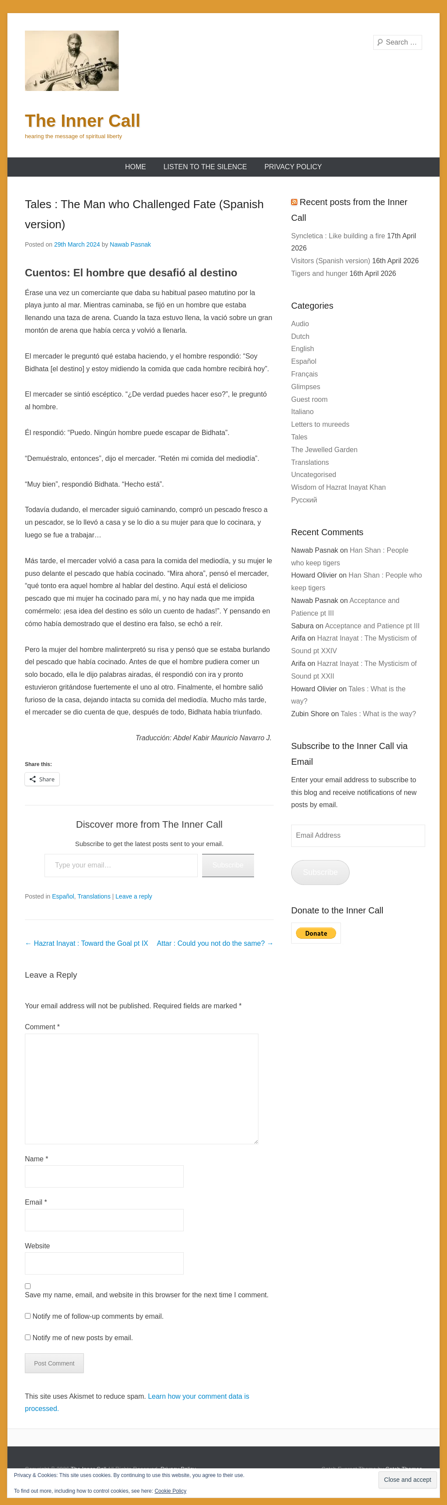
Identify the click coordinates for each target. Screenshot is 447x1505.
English (302, 348)
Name (36, 1159)
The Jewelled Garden (324, 449)
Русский (304, 500)
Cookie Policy (170, 1491)
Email (36, 1202)
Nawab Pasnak (130, 244)
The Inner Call (83, 120)
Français (304, 374)
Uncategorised (313, 474)
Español (63, 896)
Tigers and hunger (319, 273)
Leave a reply (134, 896)
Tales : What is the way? (378, 714)
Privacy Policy (293, 167)
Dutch (300, 336)
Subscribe (228, 865)
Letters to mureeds (320, 424)
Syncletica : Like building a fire (338, 236)
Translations (93, 896)
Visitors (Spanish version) (330, 261)
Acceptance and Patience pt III (372, 626)
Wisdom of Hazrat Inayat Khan (338, 487)
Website (37, 1246)
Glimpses (305, 386)
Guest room (309, 399)
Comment (42, 1027)
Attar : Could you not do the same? (215, 943)
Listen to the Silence (205, 167)
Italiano (302, 411)
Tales (299, 437)
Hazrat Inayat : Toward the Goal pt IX (86, 943)
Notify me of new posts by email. (82, 1337)
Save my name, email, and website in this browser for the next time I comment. (146, 1295)
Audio (300, 323)
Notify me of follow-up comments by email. (98, 1316)
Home (135, 167)
